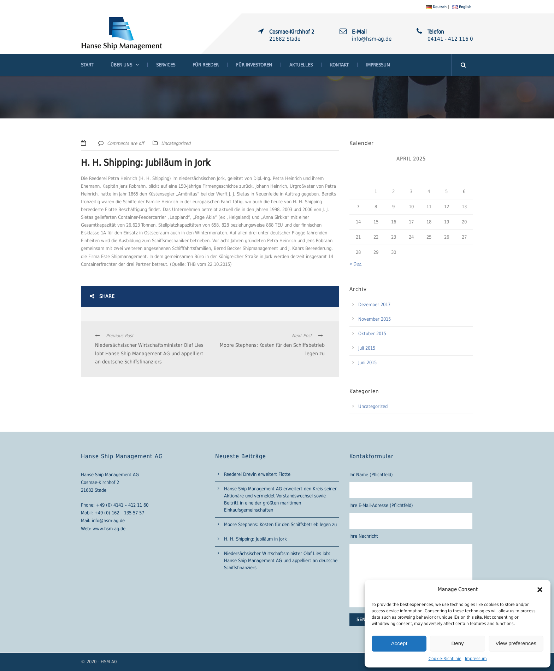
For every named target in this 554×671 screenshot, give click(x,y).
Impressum (476, 658)
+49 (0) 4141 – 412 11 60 (122, 505)
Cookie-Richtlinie (445, 658)
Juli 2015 (366, 348)
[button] (539, 589)
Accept (399, 643)
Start (87, 65)
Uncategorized (175, 143)
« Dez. (356, 264)
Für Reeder (206, 65)
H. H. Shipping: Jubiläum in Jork (255, 539)
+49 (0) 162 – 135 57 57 (119, 512)
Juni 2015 (367, 362)
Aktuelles (301, 65)
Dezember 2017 (374, 304)
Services (165, 65)
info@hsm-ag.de (108, 520)
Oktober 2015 (372, 333)
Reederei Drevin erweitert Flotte (257, 474)
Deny (457, 643)
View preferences (516, 643)
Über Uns (121, 65)
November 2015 (374, 319)
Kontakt (339, 65)
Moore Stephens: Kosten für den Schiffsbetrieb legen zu (280, 524)
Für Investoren (254, 65)
